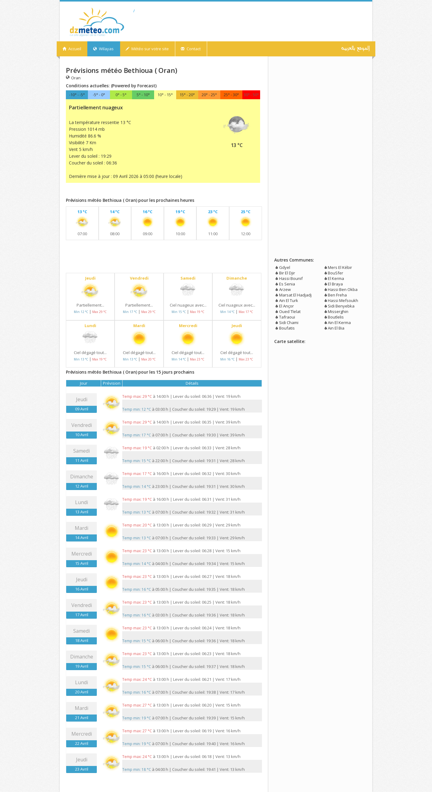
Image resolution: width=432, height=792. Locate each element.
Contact (191, 48)
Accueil (72, 48)
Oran (73, 78)
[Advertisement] (137, 191)
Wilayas (103, 48)
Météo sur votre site (147, 48)
